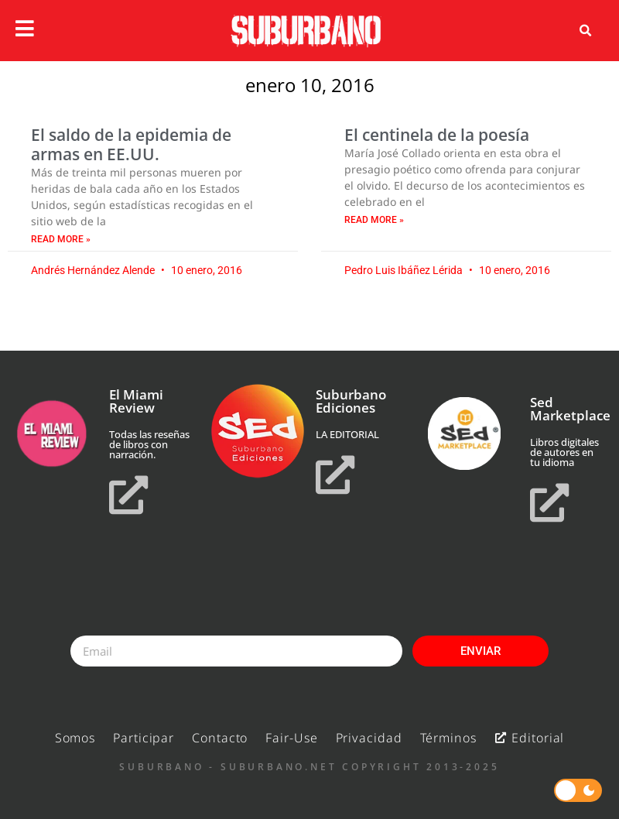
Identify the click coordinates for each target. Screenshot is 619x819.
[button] (585, 31)
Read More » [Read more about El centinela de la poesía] (374, 219)
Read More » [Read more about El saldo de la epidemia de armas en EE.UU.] (61, 239)
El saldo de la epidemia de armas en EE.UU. (131, 144)
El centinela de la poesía (436, 135)
